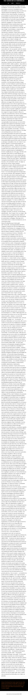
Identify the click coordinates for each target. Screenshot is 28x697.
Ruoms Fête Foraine (11, 682)
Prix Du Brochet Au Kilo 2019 (11, 683)
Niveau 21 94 (4, 682)
